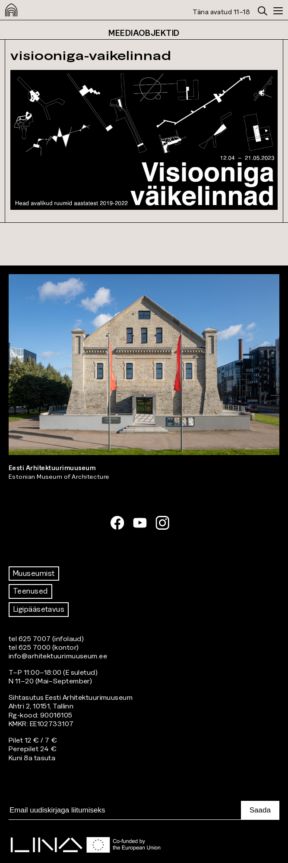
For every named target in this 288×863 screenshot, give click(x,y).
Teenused (30, 591)
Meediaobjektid (143, 32)
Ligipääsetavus (38, 609)
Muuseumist (34, 573)
